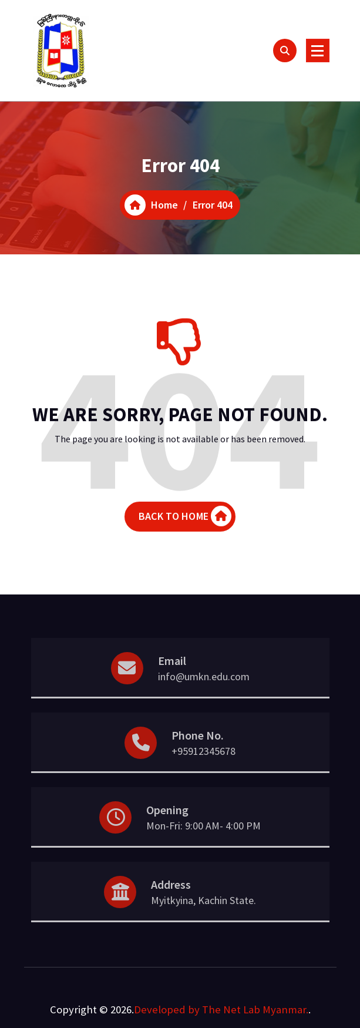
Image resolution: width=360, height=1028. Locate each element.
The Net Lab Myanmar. (255, 1009)
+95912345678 (203, 766)
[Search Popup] (285, 50)
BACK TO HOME (185, 523)
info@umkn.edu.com (204, 691)
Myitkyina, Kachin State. (203, 915)
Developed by (167, 1009)
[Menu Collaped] (317, 50)
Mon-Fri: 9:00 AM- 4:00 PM (203, 841)
